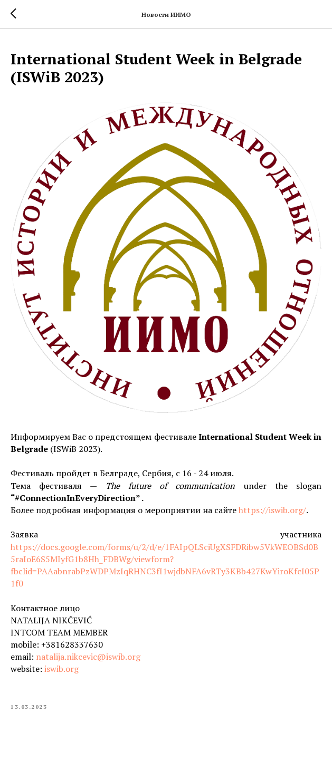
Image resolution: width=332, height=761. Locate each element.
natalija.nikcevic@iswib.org (88, 656)
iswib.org (61, 669)
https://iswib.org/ (272, 510)
